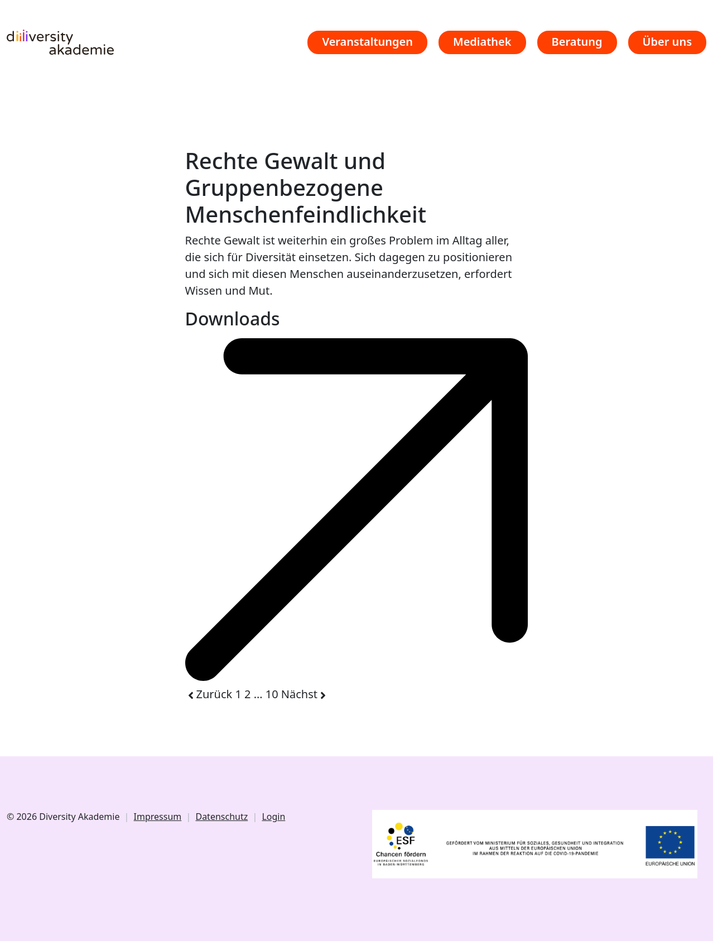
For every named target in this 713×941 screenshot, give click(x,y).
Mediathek (482, 41)
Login (273, 816)
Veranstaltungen (367, 41)
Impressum (158, 816)
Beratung (577, 41)
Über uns (667, 41)
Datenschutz (221, 816)
